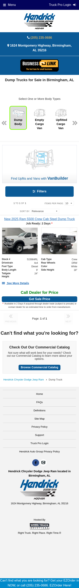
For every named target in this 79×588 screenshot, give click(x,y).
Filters (39, 191)
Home (39, 393)
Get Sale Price (39, 299)
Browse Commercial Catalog (39, 367)
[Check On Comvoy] (43, 462)
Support (39, 435)
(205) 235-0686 (41, 37)
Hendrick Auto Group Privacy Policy (39, 451)
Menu (9, 4)
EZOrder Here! (60, 585)
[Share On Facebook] (35, 462)
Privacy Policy (40, 426)
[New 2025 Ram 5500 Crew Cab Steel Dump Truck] (39, 219)
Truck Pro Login (39, 443)
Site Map (39, 418)
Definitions (40, 410)
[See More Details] (15, 283)
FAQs (39, 402)
